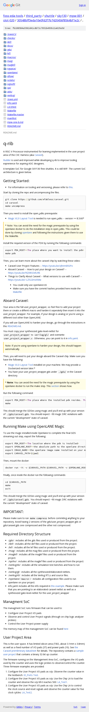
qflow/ (10, 76)
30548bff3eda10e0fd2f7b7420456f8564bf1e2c (48, 20)
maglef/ (11, 64)
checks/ (11, 38)
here (66, 628)
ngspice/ (11, 68)
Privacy (28, 706)
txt (75, 706)
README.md (14, 126)
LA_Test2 (27, 692)
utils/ (9, 91)
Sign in (82, 5)
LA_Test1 (62, 682)
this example (57, 586)
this (71, 187)
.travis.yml (12, 99)
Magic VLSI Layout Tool (20, 218)
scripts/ (11, 80)
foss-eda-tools (13, 16)
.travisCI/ (11, 34)
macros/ (11, 57)
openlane (27, 232)
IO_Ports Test (31, 675)
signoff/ (11, 84)
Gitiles (19, 706)
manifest (11, 118)
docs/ (10, 45)
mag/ (10, 60)
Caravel (38, 154)
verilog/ (11, 95)
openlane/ (12, 72)
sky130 (62, 16)
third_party (34, 16)
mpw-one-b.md (15, 122)
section (55, 386)
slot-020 (8, 20)
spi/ (9, 87)
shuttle (49, 16)
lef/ (9, 53)
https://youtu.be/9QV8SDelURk (24, 272)
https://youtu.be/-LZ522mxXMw (24, 279)
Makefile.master (15, 114)
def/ (9, 41)
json (83, 706)
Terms (37, 706)
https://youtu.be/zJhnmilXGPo (57, 265)
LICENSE (11, 106)
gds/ (9, 49)
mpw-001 (75, 16)
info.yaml (12, 103)
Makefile (11, 110)
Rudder (7, 160)
